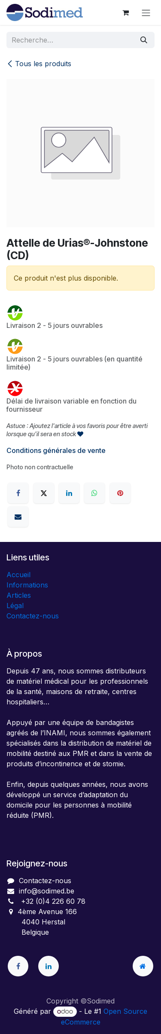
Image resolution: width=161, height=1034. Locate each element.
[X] (43, 493)
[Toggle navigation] (146, 12)
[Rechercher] (144, 40)
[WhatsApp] (94, 493)
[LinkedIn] (69, 493)
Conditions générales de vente (56, 450)
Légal (15, 605)
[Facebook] (18, 493)
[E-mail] (18, 516)
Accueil (18, 574)
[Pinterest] (120, 493)
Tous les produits (38, 63)
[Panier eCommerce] (125, 12)
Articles (18, 595)
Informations (27, 585)
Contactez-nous (32, 616)
